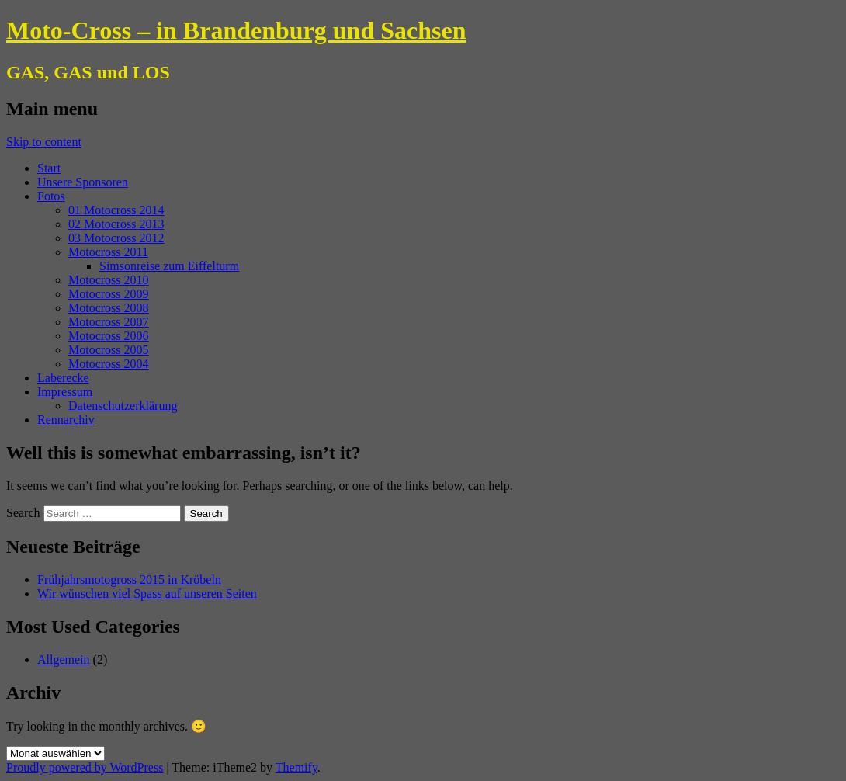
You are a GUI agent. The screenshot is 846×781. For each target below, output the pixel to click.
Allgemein (63, 659)
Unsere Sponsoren (82, 182)
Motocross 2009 (108, 293)
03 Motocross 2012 (116, 238)
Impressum (64, 391)
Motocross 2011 (108, 252)
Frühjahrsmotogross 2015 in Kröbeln (129, 579)
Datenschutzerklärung (122, 405)
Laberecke (63, 377)
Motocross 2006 (108, 335)
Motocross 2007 (108, 321)
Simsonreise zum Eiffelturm (169, 265)
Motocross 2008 (108, 307)
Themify (296, 767)
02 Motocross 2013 (116, 224)
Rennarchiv (66, 419)
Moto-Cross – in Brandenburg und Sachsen (236, 30)
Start (49, 168)
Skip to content (43, 141)
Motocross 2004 (108, 363)
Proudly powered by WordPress (84, 767)
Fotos (51, 196)
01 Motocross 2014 (116, 210)
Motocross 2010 (108, 279)
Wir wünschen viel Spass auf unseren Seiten (147, 593)
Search (23, 512)
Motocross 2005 (108, 349)
